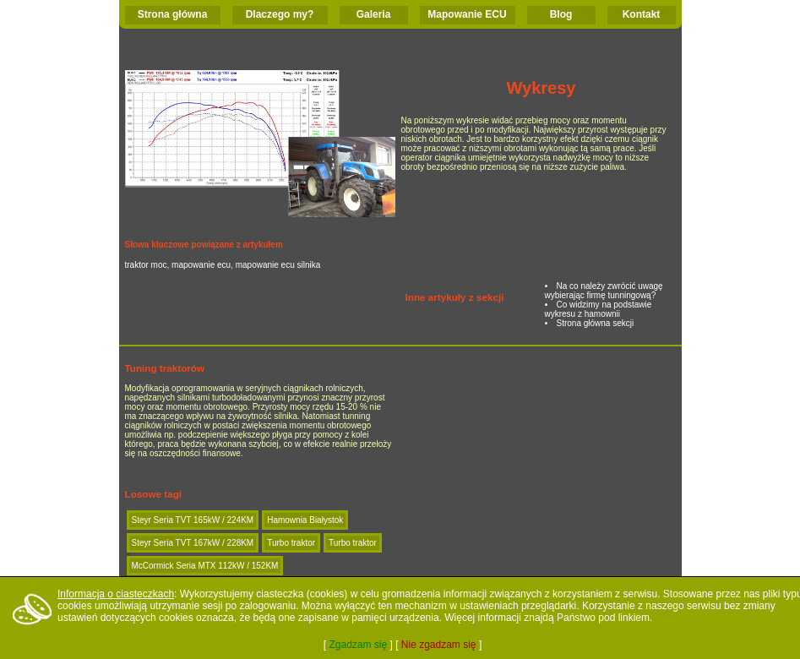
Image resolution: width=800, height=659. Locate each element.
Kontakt (642, 14)
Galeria (373, 14)
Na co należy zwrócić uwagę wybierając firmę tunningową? (604, 290)
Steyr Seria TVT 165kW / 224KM (193, 520)
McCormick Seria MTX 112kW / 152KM (205, 565)
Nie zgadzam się (438, 645)
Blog (561, 14)
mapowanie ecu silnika (278, 265)
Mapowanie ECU (466, 14)
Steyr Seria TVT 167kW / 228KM (193, 542)
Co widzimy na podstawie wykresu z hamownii (598, 309)
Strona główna (173, 14)
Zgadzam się (358, 645)
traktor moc (146, 265)
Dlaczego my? (280, 14)
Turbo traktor (291, 542)
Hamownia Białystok (305, 520)
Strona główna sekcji (595, 323)
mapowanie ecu (201, 265)
